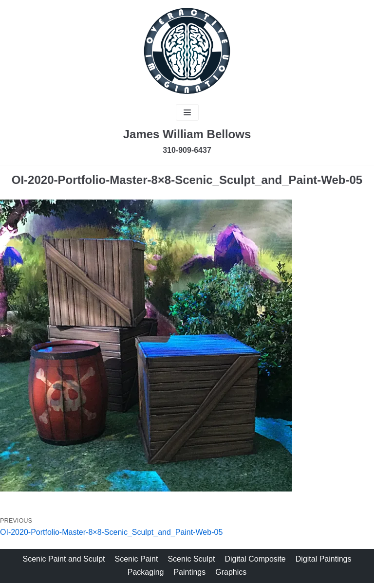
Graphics (230, 572)
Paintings (189, 572)
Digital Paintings (324, 559)
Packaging (146, 572)
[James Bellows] (187, 51)
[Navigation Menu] (187, 112)
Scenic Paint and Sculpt (64, 559)
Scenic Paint (136, 559)
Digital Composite (254, 559)
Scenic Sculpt (191, 559)
